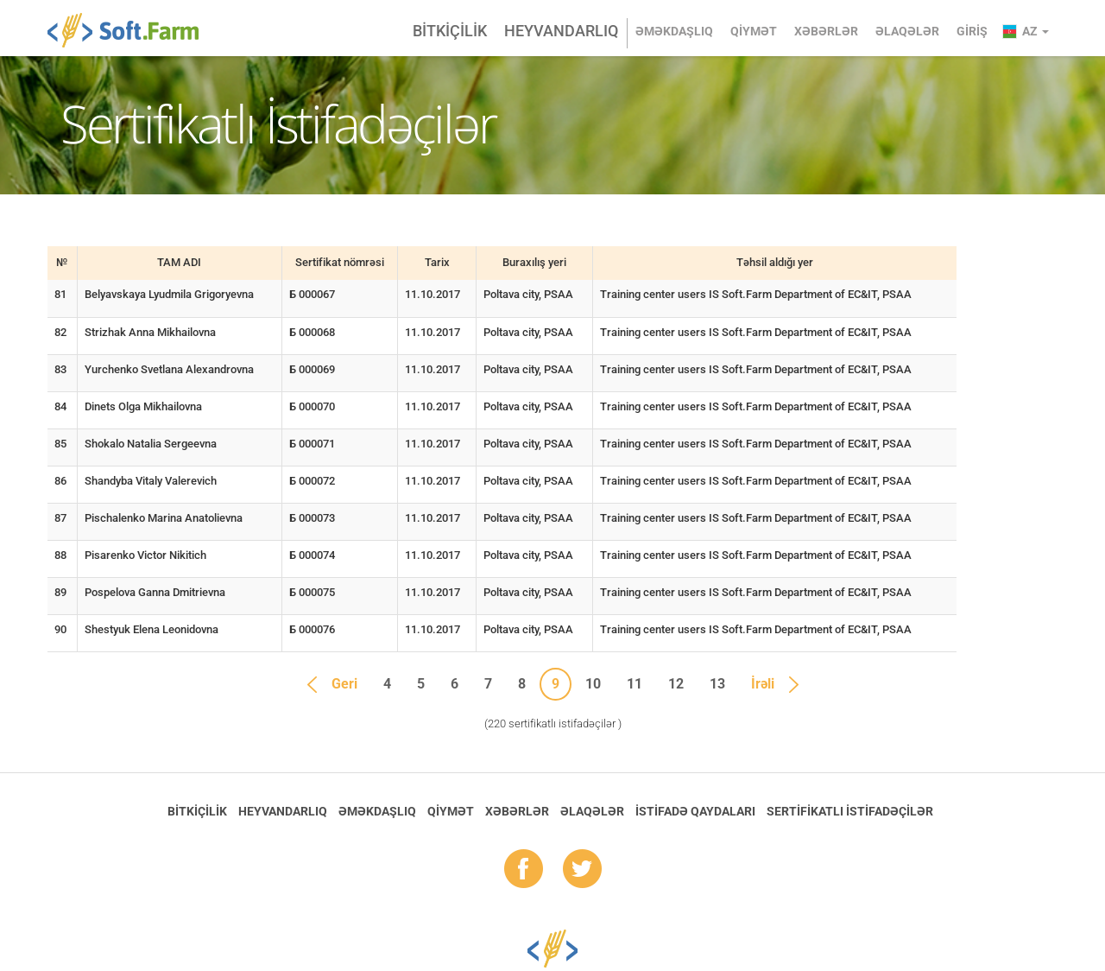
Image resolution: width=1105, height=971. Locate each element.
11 (634, 684)
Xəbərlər (826, 31)
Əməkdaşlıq (674, 31)
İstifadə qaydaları (695, 811)
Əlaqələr (907, 31)
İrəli (762, 684)
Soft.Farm (132, 30)
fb (523, 870)
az (1035, 31)
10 (593, 684)
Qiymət (753, 31)
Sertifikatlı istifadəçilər (850, 811)
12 (676, 684)
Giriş (972, 31)
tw (582, 870)
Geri (344, 684)
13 (717, 684)
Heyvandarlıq (561, 31)
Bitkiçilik (450, 31)
